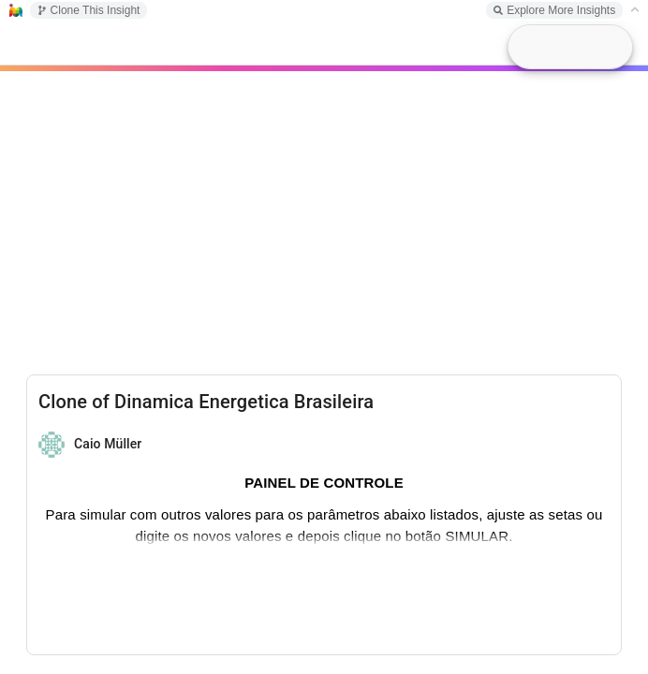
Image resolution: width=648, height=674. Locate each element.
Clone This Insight (88, 10)
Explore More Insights (554, 10)
